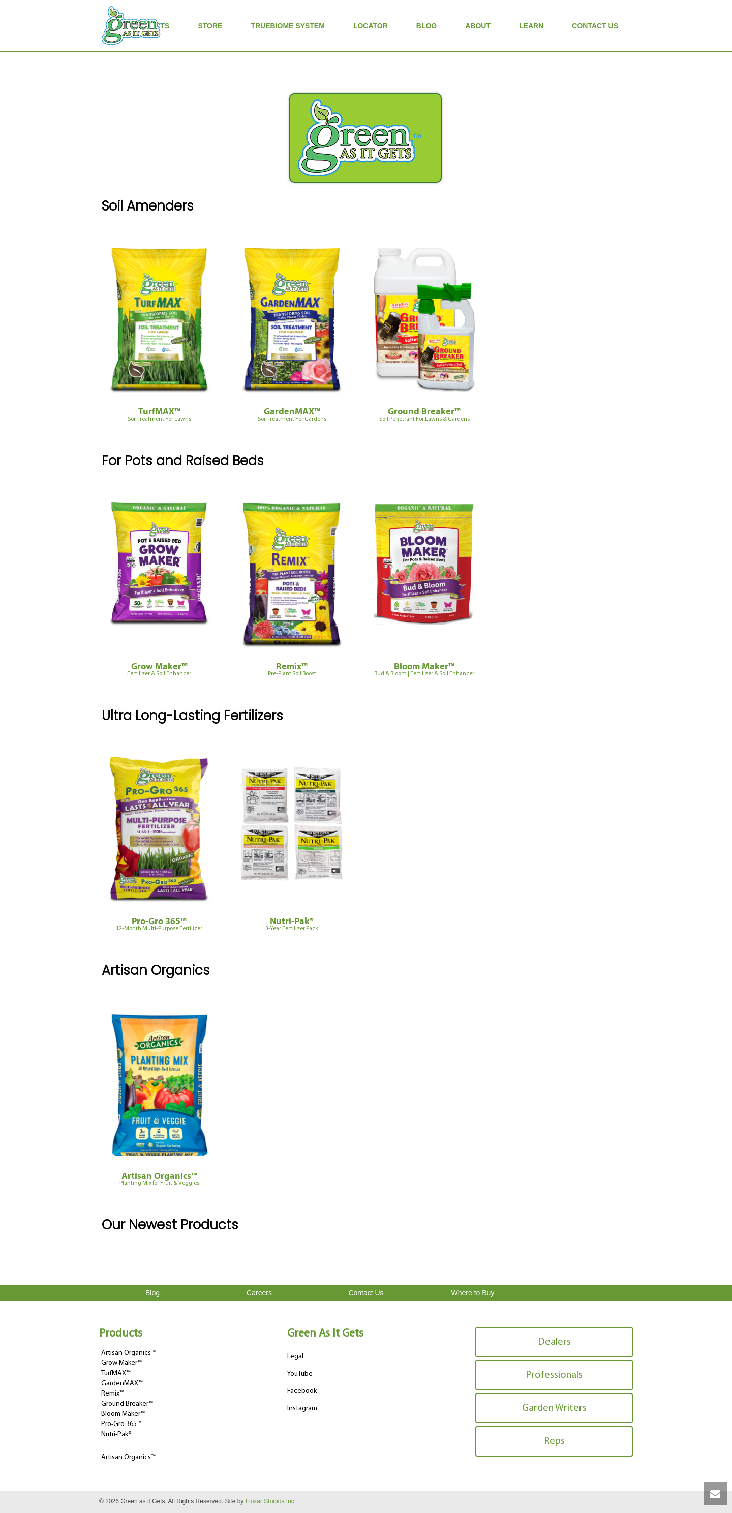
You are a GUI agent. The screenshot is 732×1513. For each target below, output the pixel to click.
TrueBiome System (287, 26)
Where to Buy (473, 1293)
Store (210, 26)
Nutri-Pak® (292, 925)
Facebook (302, 1391)
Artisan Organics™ (159, 1180)
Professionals (554, 1375)
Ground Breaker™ (424, 415)
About (478, 26)
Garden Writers (554, 1408)
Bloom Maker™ (424, 670)
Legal (295, 1356)
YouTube (300, 1374)
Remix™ (292, 670)
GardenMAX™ (292, 415)
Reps (554, 1441)
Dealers (554, 1342)
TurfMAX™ (159, 415)
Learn (531, 26)
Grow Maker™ (159, 670)
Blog (426, 26)
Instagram (302, 1408)
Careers (259, 1293)
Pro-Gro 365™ (159, 925)
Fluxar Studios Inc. (271, 1501)
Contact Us (595, 26)
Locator (370, 26)
